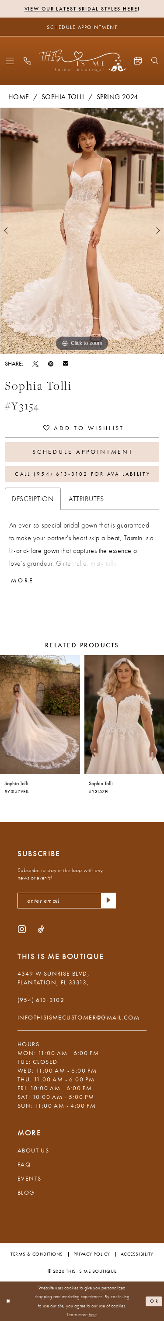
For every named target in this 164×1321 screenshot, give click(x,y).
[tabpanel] (82, 231)
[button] (10, 61)
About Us (33, 1150)
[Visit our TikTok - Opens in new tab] (41, 928)
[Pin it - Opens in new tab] (51, 363)
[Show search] (155, 60)
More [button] (22, 580)
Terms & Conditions (36, 1254)
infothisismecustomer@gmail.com (78, 1017)
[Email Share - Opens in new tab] (66, 363)
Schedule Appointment (83, 452)
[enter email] (66, 900)
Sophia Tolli (63, 96)
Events (29, 1178)
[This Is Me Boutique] (82, 60)
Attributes (86, 498)
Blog (26, 1192)
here (93, 1315)
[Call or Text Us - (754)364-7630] (27, 61)
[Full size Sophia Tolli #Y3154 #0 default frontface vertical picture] (82, 231)
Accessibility (137, 1254)
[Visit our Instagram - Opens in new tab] (21, 928)
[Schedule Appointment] (82, 27)
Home (18, 96)
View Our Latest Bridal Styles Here (81, 8)
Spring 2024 (117, 96)
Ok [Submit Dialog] (154, 1301)
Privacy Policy (91, 1254)
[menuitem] (10, 61)
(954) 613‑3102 (40, 1000)
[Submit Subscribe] (108, 900)
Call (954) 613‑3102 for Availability (82, 474)
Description (33, 498)
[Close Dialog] (8, 1301)
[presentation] (40, 714)
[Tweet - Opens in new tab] (35, 363)
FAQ (24, 1164)
